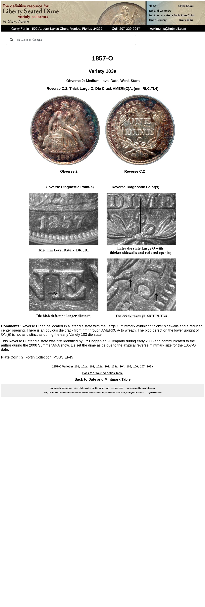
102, (92, 366)
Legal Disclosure (154, 392)
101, (77, 366)
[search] (70, 40)
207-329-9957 (117, 388)
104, (122, 366)
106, (136, 366)
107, (142, 366)
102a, (99, 366)
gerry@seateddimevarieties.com (140, 388)
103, (107, 366)
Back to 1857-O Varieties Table (102, 373)
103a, (114, 366)
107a (150, 366)
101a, (84, 366)
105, (129, 366)
